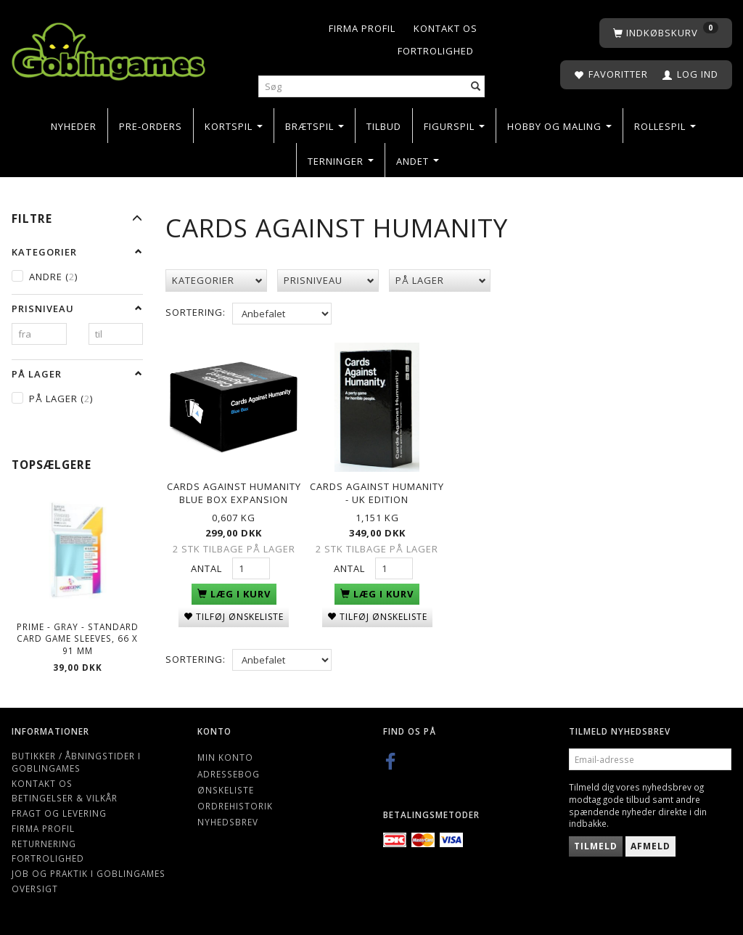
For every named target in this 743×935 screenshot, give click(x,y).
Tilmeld (595, 846)
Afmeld (650, 846)
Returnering (44, 843)
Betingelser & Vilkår (65, 798)
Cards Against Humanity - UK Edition (377, 488)
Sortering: (195, 312)
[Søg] (476, 87)
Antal (208, 564)
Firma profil (362, 28)
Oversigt (35, 888)
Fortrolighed (436, 50)
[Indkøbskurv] (665, 33)
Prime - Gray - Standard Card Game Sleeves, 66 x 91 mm (78, 638)
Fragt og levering (59, 813)
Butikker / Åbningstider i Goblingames (76, 762)
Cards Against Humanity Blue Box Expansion (234, 488)
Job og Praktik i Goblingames (88, 873)
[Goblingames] (108, 48)
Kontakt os (445, 28)
